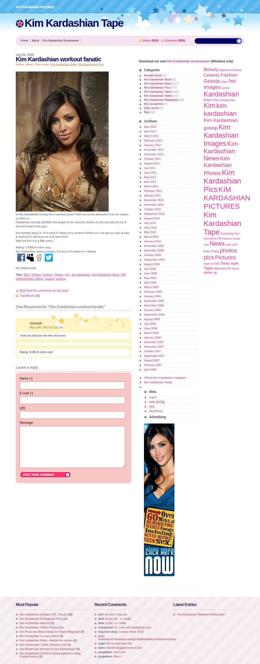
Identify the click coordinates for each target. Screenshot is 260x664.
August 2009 (152, 264)
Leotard (49, 278)
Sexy (225, 263)
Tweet (235, 268)
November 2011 (154, 154)
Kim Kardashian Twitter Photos (39, 627)
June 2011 (150, 172)
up (215, 272)
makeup (227, 238)
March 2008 (151, 332)
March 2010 (151, 236)
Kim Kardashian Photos (218, 165)
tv (229, 268)
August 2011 (152, 163)
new (206, 244)
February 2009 (153, 291)
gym (67, 274)
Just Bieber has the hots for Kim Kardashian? (48, 649)
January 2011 (152, 195)
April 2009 (150, 282)
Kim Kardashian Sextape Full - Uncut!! (43, 614)
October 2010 (152, 209)
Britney (237, 70)
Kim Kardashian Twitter (158, 95)
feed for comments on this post (44, 290)
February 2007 (153, 364)
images (212, 87)
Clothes (36, 274)
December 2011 (154, 149)
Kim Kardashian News (64, 64)
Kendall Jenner (153, 75)
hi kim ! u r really (116, 623)
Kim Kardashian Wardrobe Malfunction (201, 614)
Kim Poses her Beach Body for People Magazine (50, 631)
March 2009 (151, 287)
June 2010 (150, 227)
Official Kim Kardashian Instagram (165, 377)
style (234, 263)
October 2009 (152, 255)
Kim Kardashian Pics (91, 64)
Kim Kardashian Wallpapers (161, 99)
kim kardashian (81, 274)
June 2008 (150, 328)
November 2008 (154, 305)
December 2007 (154, 342)
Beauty (211, 69)
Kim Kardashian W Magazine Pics (41, 618)
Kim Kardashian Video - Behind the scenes (46, 640)
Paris (207, 251)
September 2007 (154, 355)
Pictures (225, 257)
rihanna (208, 263)
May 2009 (150, 277)
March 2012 (151, 135)
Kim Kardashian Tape (74, 23)
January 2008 (152, 337)
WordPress (156, 411)
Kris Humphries (153, 103)
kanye (226, 87)
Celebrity (212, 75)
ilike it (117, 656)
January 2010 (152, 241)
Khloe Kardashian (224, 100)
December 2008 (154, 300)
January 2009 (152, 296)
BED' (27, 274)
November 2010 (154, 204)
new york (231, 244)
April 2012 (150, 131)
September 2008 (154, 314)
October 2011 (152, 158)
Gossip (212, 81)
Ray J (147, 112)
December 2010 (154, 200)
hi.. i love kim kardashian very (133, 627)
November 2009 (154, 250)
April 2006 (150, 369)
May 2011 (150, 177)
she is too (120, 652)
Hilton (224, 81)
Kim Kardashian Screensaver (61, 40)
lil (220, 238)
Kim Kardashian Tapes (158, 91)
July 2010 (150, 222)
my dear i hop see (116, 614)
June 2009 (150, 273)
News (217, 243)
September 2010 (154, 213)
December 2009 (154, 245)
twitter (208, 272)
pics (209, 257)
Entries (146, 40)
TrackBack (30, 296)
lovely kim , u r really (118, 618)
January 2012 (152, 145)
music (236, 238)
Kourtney (227, 233)
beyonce (225, 70)
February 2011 (153, 190)
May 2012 (150, 126)
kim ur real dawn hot (119, 643)
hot (232, 81)
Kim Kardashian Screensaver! (188, 61)
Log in (153, 397)
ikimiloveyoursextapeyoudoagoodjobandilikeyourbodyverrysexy (137, 639)
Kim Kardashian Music (158, 79)
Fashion (48, 274)
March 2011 (151, 186)
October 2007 (152, 351)
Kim (209, 105)
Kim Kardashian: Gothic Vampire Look (43, 644)
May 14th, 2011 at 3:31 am (46, 327)
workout (61, 278)
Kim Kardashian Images (221, 135)
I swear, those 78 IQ (131, 631)
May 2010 (150, 232)
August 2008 (152, 319)
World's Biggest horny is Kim (124, 647)
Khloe (208, 100)
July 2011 (150, 167)
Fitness (58, 274)
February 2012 (153, 140)
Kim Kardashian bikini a (34, 623)
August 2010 (152, 218)
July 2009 (150, 268)
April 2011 (150, 181)
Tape (208, 268)
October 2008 (152, 310)
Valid (157, 401)
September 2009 (154, 259)
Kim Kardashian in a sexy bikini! (39, 636)
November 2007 (154, 346)
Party (215, 251)
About (35, 40)
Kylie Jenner (151, 107)
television (220, 268)
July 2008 (150, 323)
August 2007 (152, 360)
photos (228, 250)
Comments (171, 40)
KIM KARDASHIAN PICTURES (227, 197)
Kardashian (221, 94)
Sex (217, 263)
